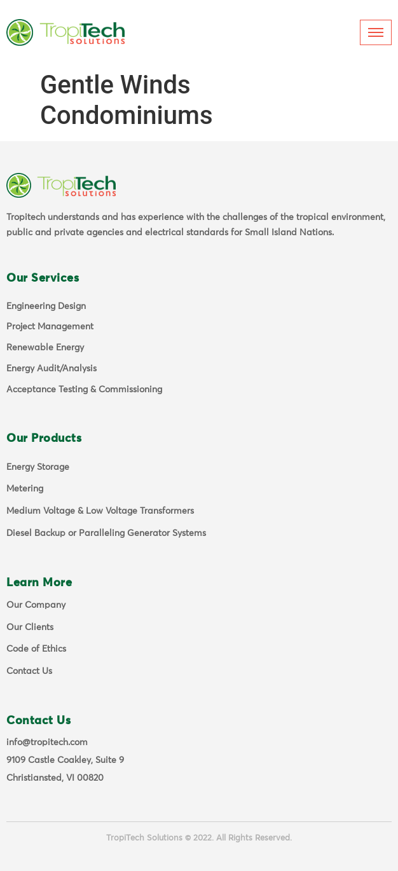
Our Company (35, 605)
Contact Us (29, 671)
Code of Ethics (36, 649)
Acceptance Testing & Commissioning (84, 389)
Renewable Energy (45, 347)
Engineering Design (46, 306)
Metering (24, 488)
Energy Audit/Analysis (51, 368)
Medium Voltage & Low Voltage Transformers (100, 511)
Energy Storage (37, 467)
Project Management (49, 326)
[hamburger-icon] (376, 32)
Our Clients (29, 627)
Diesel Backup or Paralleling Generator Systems (106, 533)
